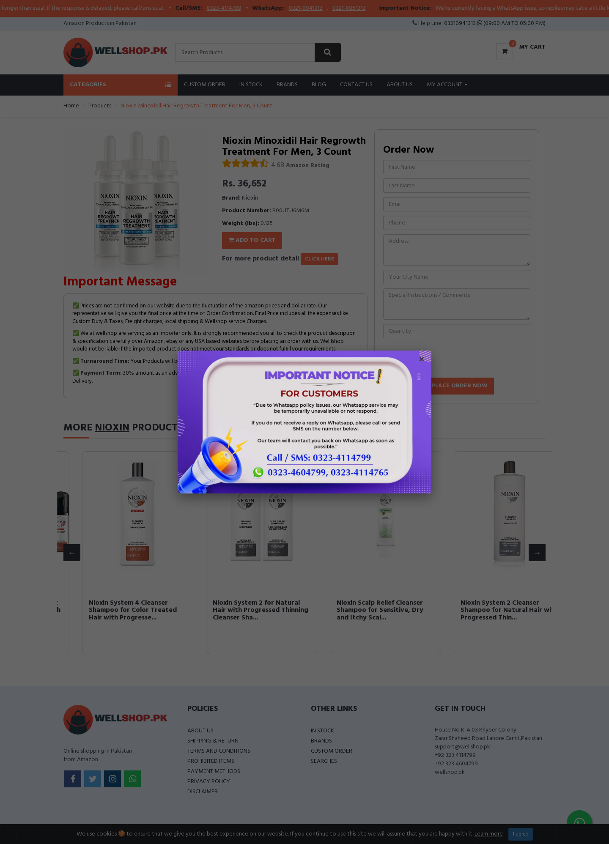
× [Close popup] (422, 360)
